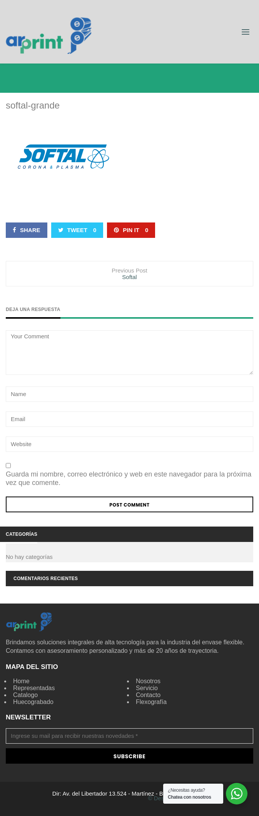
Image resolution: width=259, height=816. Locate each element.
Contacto (148, 695)
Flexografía (151, 702)
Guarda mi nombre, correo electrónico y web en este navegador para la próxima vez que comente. (128, 478)
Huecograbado (33, 702)
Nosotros (148, 681)
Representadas (34, 688)
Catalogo (25, 695)
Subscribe (129, 756)
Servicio (147, 688)
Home (21, 681)
